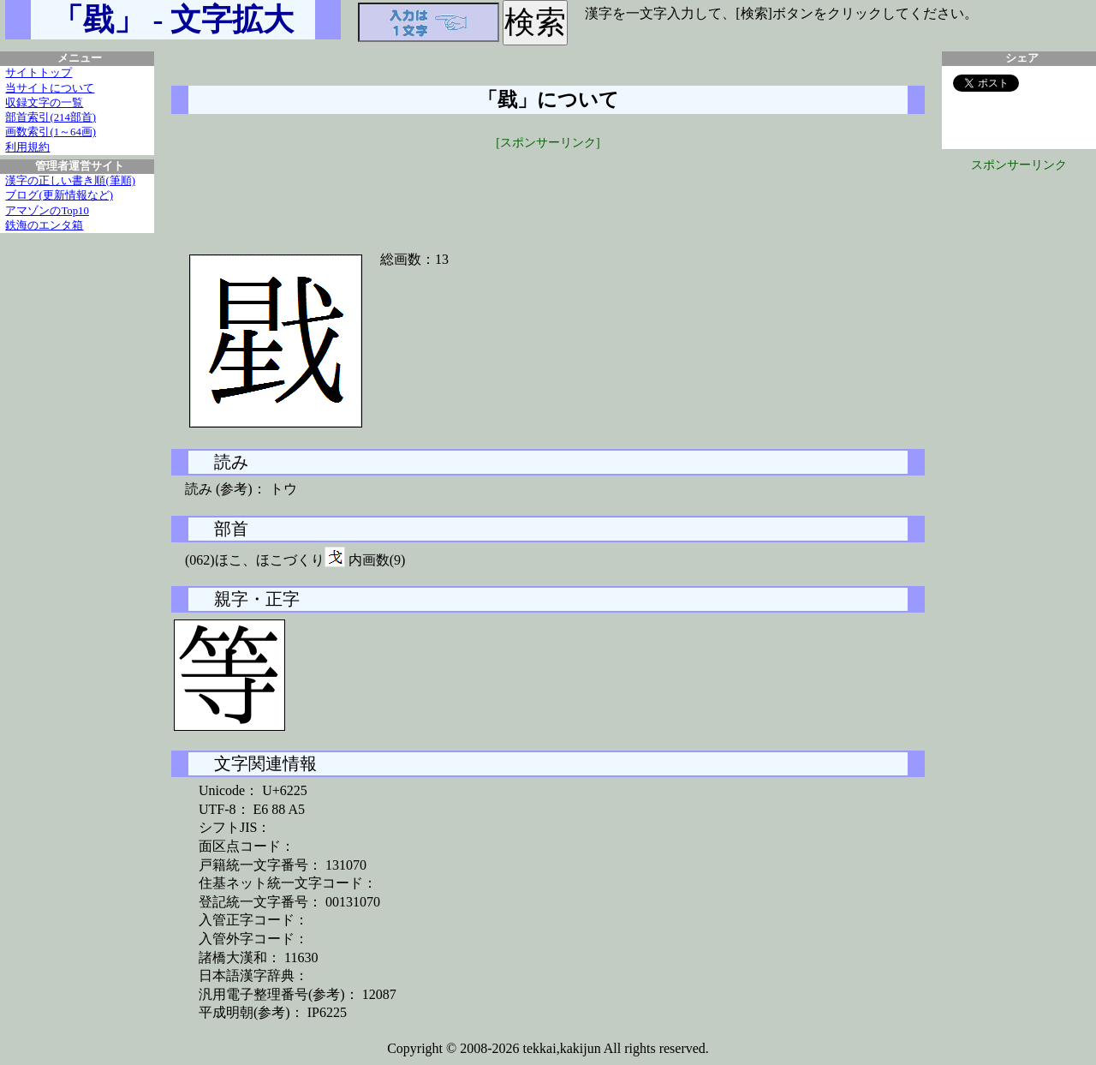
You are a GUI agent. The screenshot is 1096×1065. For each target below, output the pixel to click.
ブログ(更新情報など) (59, 195)
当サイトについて (49, 88)
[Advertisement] (548, 190)
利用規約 (27, 147)
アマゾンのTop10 (47, 211)
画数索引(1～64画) (50, 132)
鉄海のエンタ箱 (44, 225)
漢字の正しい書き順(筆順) (70, 181)
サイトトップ (38, 73)
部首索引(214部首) (50, 117)
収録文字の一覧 (44, 103)
